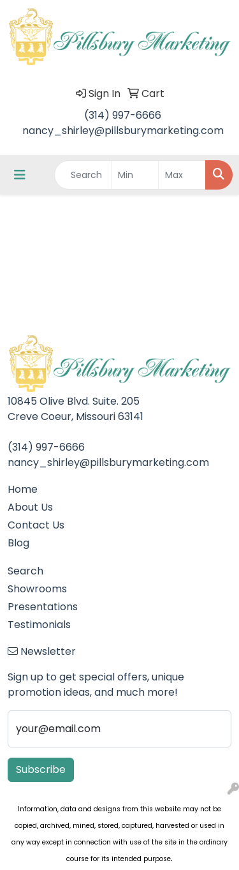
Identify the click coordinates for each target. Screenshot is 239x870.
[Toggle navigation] (19, 175)
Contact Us (36, 525)
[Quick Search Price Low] (135, 175)
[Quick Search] (83, 175)
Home (23, 489)
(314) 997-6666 (122, 115)
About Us (30, 507)
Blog (18, 543)
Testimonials (39, 624)
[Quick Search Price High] (182, 175)
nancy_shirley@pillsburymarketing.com (123, 130)
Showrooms (37, 588)
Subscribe (41, 769)
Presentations (43, 606)
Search (25, 571)
